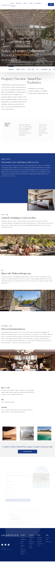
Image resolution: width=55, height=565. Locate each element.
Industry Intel (32, 544)
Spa (36, 69)
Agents (25, 3)
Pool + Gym (30, 69)
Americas (23, 540)
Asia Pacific (23, 553)
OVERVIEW (11, 69)
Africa (22, 546)
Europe (22, 557)
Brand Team (48, 544)
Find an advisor (27, 454)
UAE (22, 551)
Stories (31, 3)
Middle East (23, 555)
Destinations (38, 3)
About (12, 3)
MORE (53, 69)
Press (38, 548)
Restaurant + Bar (44, 69)
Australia (23, 548)
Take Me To (31, 546)
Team (47, 537)
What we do (18, 3)
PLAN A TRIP (51, 4)
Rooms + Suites (20, 69)
